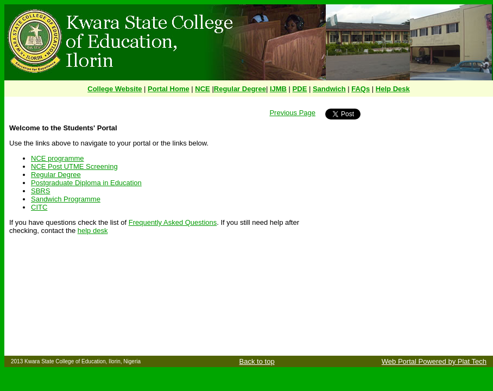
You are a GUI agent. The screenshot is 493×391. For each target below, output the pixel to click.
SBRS (40, 191)
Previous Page (292, 113)
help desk (93, 230)
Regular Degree (240, 89)
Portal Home (168, 89)
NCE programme (57, 158)
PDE (300, 89)
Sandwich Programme (65, 199)
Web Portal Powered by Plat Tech (434, 361)
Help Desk (393, 89)
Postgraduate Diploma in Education (86, 183)
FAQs (360, 89)
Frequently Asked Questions (173, 222)
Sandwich (329, 89)
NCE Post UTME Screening (74, 166)
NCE (202, 89)
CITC (39, 207)
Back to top (257, 361)
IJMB (278, 89)
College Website (114, 89)
